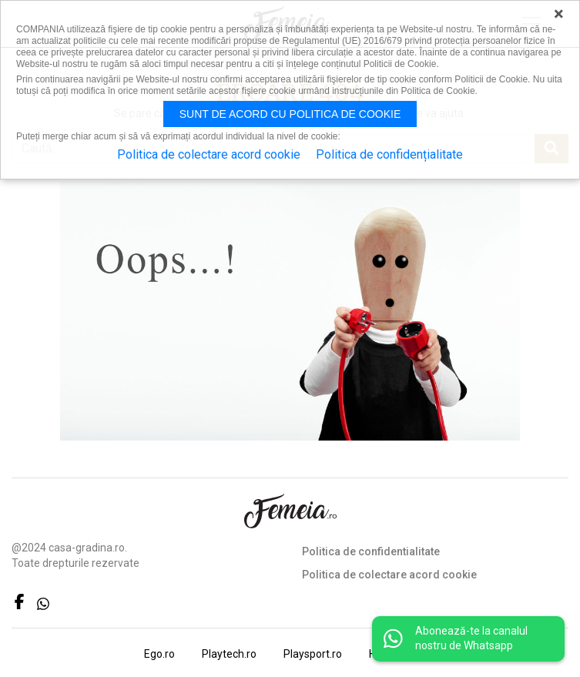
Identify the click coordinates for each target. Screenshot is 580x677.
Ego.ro (159, 654)
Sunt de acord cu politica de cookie (290, 114)
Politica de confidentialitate (371, 551)
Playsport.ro (312, 654)
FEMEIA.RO (290, 511)
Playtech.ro (229, 654)
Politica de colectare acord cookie (389, 574)
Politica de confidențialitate (389, 154)
